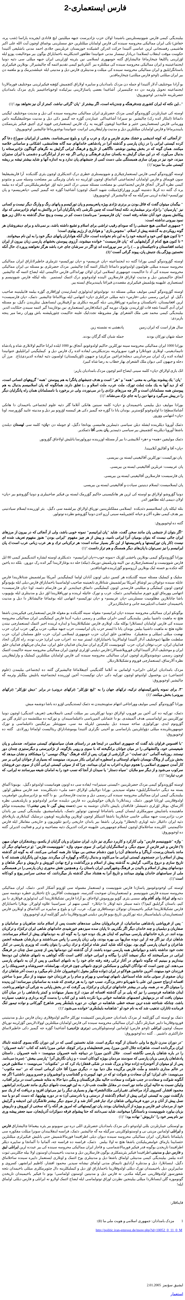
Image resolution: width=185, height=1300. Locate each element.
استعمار (177, 1294)
